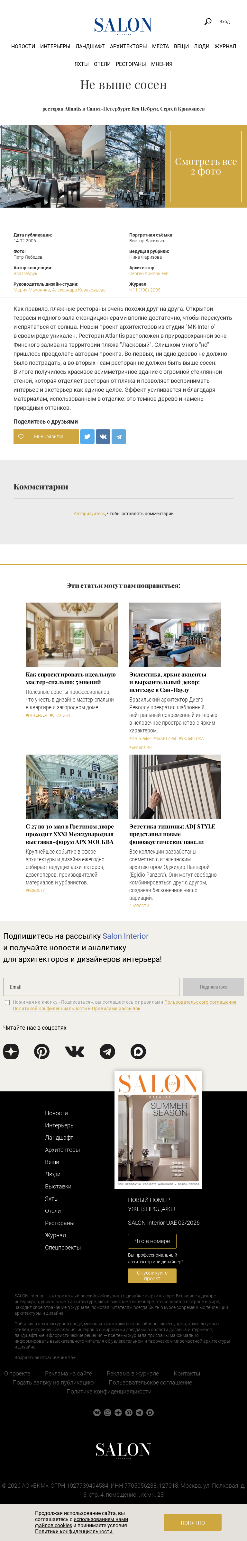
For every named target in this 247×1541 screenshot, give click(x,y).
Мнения (161, 64)
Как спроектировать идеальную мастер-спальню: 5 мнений (70, 678)
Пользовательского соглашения (200, 1002)
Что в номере (152, 1241)
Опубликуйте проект (152, 1276)
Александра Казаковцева (79, 289)
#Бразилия (140, 747)
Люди (201, 46)
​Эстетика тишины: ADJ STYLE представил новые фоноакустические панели (172, 834)
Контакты (187, 1373)
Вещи (181, 46)
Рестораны (131, 64)
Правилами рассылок (116, 1008)
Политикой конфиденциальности (50, 1008)
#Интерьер (36, 715)
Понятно (193, 1523)
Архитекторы (128, 46)
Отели (102, 64)
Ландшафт (90, 46)
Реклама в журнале (133, 1373)
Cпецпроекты (63, 1247)
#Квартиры (164, 738)
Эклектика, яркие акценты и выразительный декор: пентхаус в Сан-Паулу (167, 682)
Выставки (58, 1186)
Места (160, 46)
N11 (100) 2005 (144, 289)
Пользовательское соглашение (150, 1382)
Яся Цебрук (25, 273)
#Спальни (60, 715)
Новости (23, 46)
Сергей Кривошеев (149, 273)
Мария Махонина (32, 289)
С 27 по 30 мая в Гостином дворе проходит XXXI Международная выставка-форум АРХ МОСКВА (70, 834)
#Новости (36, 890)
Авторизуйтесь (89, 513)
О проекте (17, 1373)
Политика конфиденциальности (109, 1391)
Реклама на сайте (68, 1373)
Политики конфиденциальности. (74, 1531)
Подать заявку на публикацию (53, 1382)
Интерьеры (55, 46)
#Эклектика (191, 738)
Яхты (82, 64)
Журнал (225, 46)
